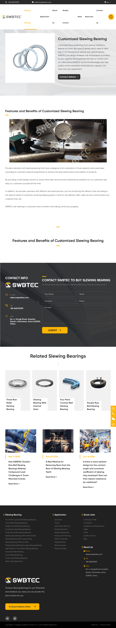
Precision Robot (60, 548)
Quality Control (66, 16)
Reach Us (88, 547)
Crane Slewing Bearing (14, 555)
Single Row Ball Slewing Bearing (17, 526)
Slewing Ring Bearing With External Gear (20, 536)
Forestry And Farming (62, 536)
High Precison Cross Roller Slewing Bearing (21, 548)
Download (88, 523)
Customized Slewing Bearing (16, 558)
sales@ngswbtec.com (41, 2)
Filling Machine (60, 542)
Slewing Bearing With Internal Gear (39, 404)
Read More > (14, 484)
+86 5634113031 (12, 2)
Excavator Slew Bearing (14, 552)
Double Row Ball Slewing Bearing (93, 405)
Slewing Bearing (27, 16)
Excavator (58, 520)
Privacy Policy (105, 625)
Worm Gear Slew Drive (14, 561)
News (80, 17)
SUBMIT (55, 330)
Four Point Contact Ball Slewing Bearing (66, 404)
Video (86, 529)
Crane (56, 523)
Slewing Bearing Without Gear (17, 542)
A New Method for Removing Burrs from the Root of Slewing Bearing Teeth (58, 466)
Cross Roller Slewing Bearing (16, 523)
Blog (85, 539)
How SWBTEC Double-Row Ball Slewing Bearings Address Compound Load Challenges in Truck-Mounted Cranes (19, 470)
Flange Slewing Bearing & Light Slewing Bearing (23, 545)
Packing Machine (61, 529)
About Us (54, 16)
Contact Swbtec (69, 77)
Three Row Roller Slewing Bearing (11, 404)
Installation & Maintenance (94, 526)
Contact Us (99, 16)
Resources (89, 17)
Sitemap (94, 625)
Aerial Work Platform (62, 526)
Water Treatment (61, 539)
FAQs (86, 532)
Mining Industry (60, 545)
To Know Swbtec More (22, 606)
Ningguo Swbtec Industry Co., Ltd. (28, 625)
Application (44, 17)
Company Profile (90, 520)
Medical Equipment (61, 532)
